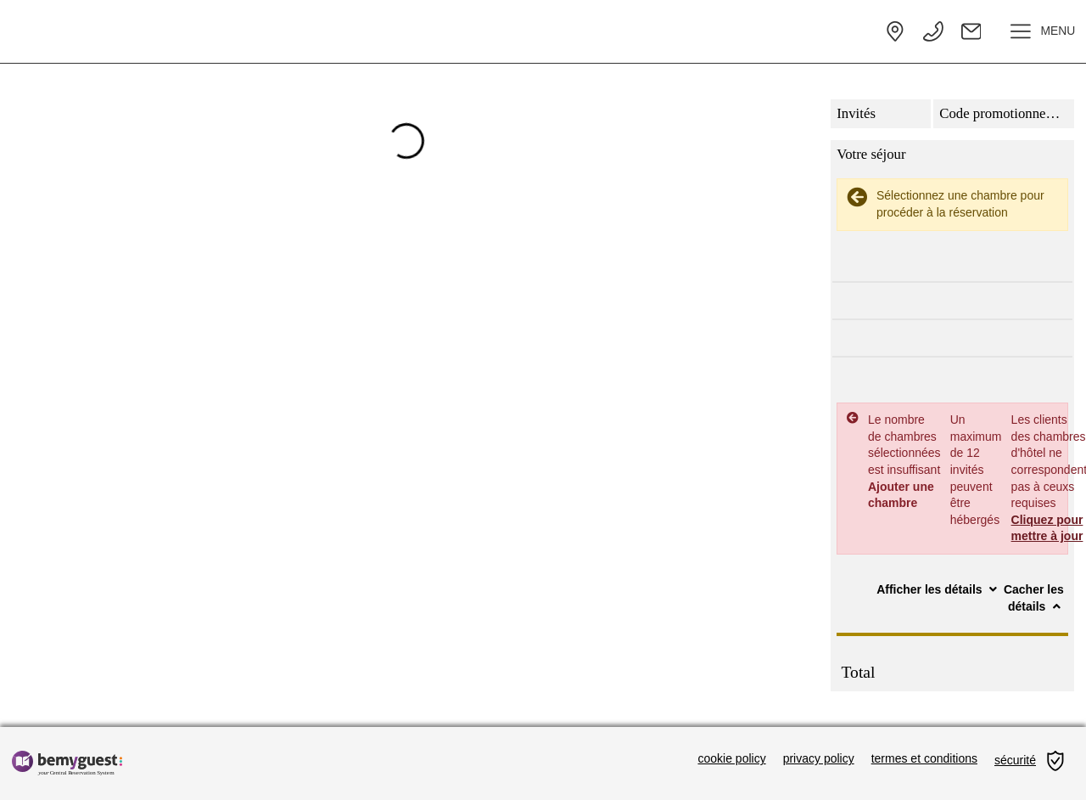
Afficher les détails (938, 589)
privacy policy (818, 758)
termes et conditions (924, 758)
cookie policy (732, 758)
